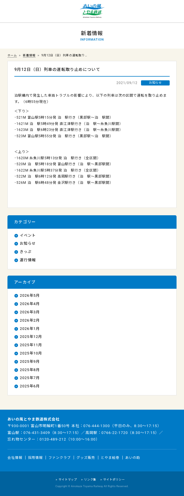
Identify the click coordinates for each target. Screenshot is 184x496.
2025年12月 (31, 336)
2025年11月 (31, 345)
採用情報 (35, 457)
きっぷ (26, 252)
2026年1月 (30, 328)
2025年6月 (30, 386)
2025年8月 (30, 370)
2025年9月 (30, 361)
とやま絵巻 (110, 457)
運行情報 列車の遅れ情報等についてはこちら (11, 11)
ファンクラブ (59, 457)
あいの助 (132, 457)
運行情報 (28, 260)
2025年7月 (30, 378)
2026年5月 (30, 295)
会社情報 (14, 457)
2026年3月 (30, 312)
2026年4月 (30, 304)
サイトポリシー (114, 479)
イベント (28, 235)
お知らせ (28, 243)
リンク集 (90, 479)
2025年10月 (31, 353)
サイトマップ (67, 479)
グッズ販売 (86, 457)
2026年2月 (30, 320)
